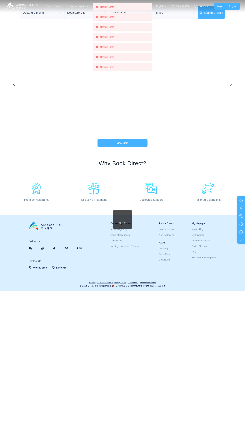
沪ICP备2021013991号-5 (154, 434)
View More (122, 161)
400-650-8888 (180, 6)
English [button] (161, 6)
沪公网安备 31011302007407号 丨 (130, 434)
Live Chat (201, 6)
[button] (225, 109)
